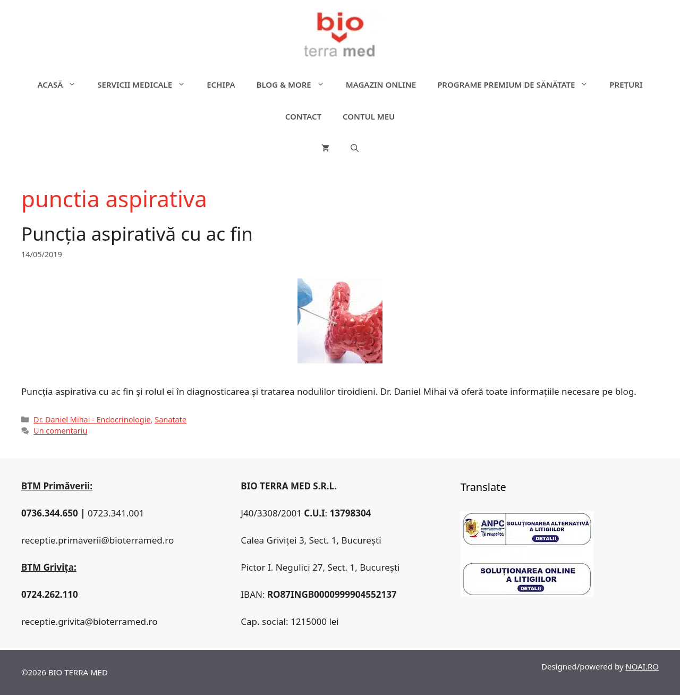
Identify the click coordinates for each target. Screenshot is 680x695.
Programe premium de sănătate (518, 84)
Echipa (221, 84)
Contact (303, 116)
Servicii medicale (146, 84)
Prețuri (625, 84)
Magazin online (381, 84)
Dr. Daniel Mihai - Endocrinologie (92, 419)
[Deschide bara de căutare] (354, 148)
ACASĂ (62, 84)
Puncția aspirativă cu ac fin (137, 233)
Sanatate (170, 419)
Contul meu (369, 116)
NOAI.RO (642, 666)
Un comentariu (60, 431)
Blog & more (296, 84)
